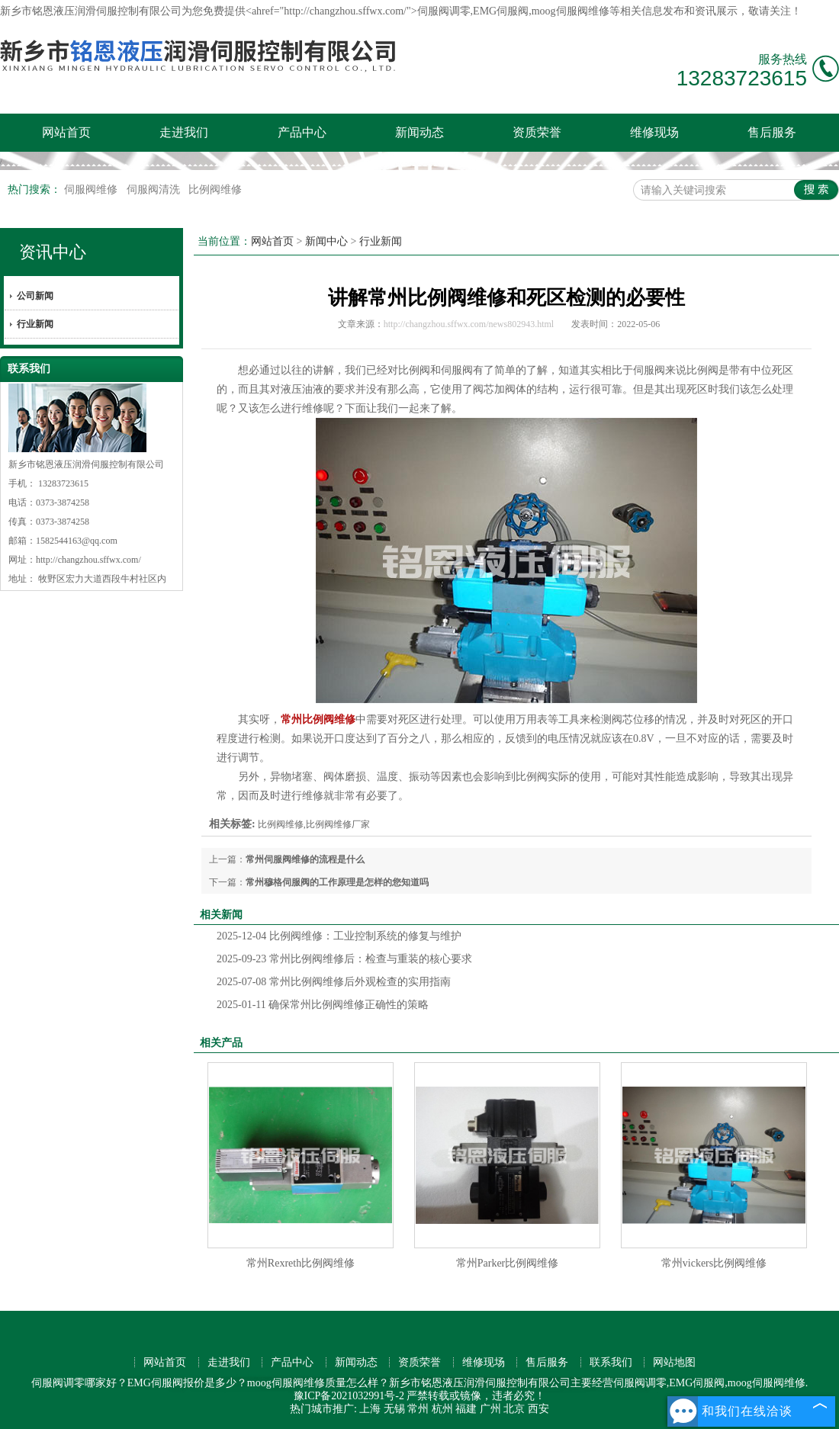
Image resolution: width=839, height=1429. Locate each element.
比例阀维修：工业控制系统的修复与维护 (339, 936)
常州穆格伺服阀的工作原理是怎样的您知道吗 (337, 882)
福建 (466, 1409)
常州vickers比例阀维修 (714, 1263)
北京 (514, 1409)
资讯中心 (52, 252)
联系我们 (611, 1362)
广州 (490, 1409)
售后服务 (771, 132)
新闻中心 (326, 241)
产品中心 (302, 132)
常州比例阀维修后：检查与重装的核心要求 (344, 959)
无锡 (394, 1409)
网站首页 (66, 132)
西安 (538, 1409)
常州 (418, 1409)
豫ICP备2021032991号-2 (349, 1396)
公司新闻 (35, 296)
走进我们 (183, 132)
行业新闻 (35, 324)
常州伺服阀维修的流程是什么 (305, 859)
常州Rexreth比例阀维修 (300, 1263)
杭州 (442, 1409)
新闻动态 (419, 132)
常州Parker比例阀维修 (507, 1263)
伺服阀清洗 (155, 189)
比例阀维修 (215, 189)
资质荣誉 (537, 132)
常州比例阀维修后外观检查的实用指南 (334, 981)
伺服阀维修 (92, 189)
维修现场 (654, 132)
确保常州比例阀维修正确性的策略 (323, 1004)
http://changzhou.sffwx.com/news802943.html (469, 324)
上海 (370, 1409)
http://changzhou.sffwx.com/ (88, 559)
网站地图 (674, 1362)
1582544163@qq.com (76, 540)
